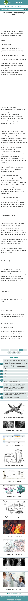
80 (14, 352)
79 (9, 352)
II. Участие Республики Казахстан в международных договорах (14, 380)
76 (16, 350)
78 (25, 350)
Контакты (20, 6)
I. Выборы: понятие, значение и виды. (15, 374)
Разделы (13, 6)
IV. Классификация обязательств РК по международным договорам (15, 393)
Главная (6, 6)
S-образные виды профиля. (12, 397)
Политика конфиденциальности (14, 599)
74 (7, 350)
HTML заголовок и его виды (12, 371)
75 (11, 350)
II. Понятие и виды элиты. (11, 377)
